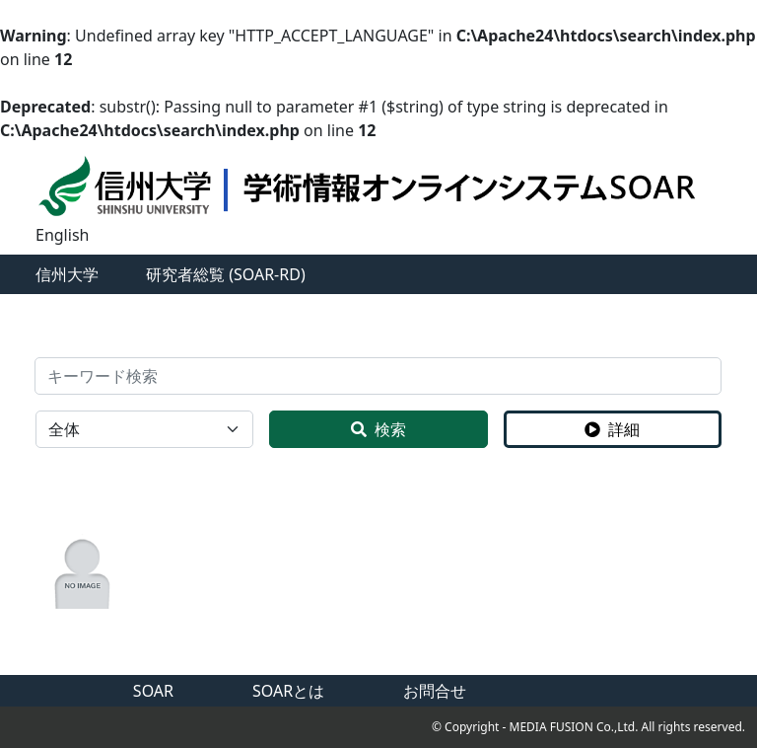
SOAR (153, 691)
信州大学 (67, 274)
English (62, 235)
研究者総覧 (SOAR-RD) (226, 274)
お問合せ (434, 691)
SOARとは (288, 691)
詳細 (612, 429)
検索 (378, 429)
